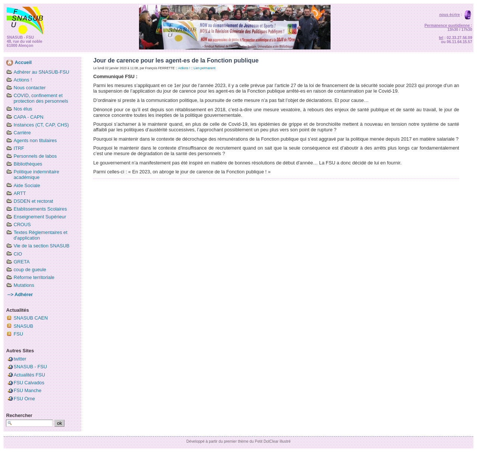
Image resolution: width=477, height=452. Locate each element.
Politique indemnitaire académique (36, 174)
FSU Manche (27, 390)
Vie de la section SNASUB (41, 246)
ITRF (18, 148)
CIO (17, 254)
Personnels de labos (35, 156)
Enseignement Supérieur (39, 216)
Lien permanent (204, 68)
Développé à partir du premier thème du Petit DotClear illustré (238, 441)
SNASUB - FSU (30, 366)
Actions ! (22, 80)
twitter (19, 359)
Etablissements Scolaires (40, 209)
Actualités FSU (29, 375)
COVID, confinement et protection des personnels (40, 98)
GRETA (21, 262)
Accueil (19, 62)
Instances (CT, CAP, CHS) (41, 125)
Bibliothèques (27, 164)
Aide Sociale (26, 185)
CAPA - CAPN (28, 117)
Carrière (22, 132)
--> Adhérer (19, 294)
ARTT (19, 193)
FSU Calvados (28, 382)
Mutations (23, 285)
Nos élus (22, 109)
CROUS (22, 224)
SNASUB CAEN (30, 318)
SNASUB (23, 326)
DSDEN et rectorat (33, 201)
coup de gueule (29, 269)
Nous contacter (29, 87)
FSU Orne (24, 398)
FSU (18, 334)
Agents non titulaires (35, 140)
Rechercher (19, 415)
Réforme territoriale (33, 277)
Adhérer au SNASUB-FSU (41, 72)
